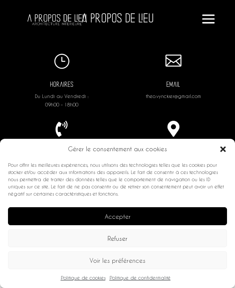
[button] (223, 149)
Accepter (118, 216)
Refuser (117, 238)
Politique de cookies (83, 277)
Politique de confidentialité (140, 277)
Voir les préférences (117, 260)
